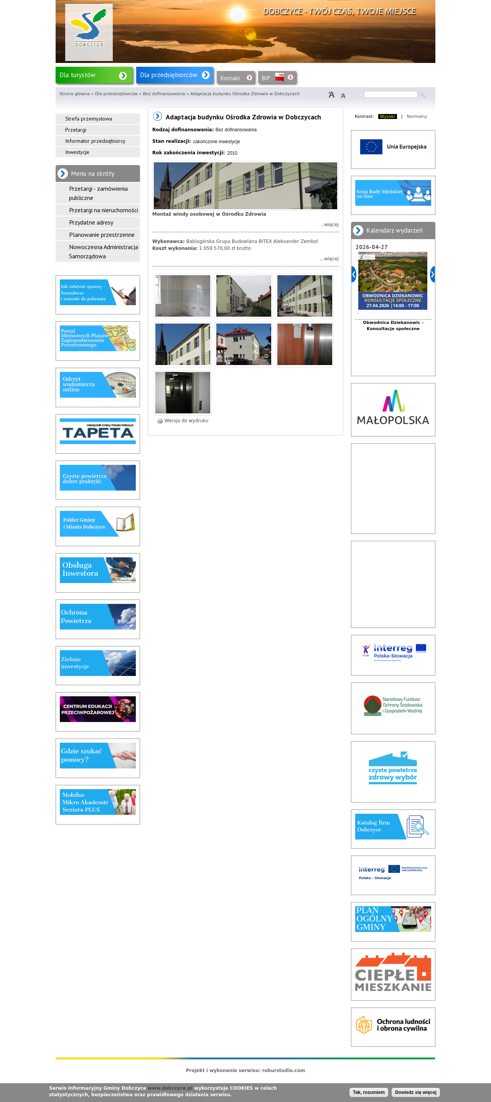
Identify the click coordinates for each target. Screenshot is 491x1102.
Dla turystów (77, 75)
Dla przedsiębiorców (169, 75)
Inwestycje (77, 152)
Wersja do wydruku (182, 420)
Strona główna (74, 93)
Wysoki (387, 116)
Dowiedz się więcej (416, 1092)
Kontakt (230, 78)
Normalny (417, 116)
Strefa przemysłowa (88, 118)
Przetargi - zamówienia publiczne (98, 193)
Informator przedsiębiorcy (95, 140)
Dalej (432, 274)
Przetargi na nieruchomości (103, 210)
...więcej (329, 258)
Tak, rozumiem (369, 1092)
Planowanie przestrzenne (102, 234)
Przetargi (75, 129)
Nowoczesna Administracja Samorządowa (103, 251)
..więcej (330, 224)
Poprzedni (353, 274)
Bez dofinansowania (164, 93)
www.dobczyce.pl (170, 1088)
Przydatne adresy (91, 222)
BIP (266, 78)
